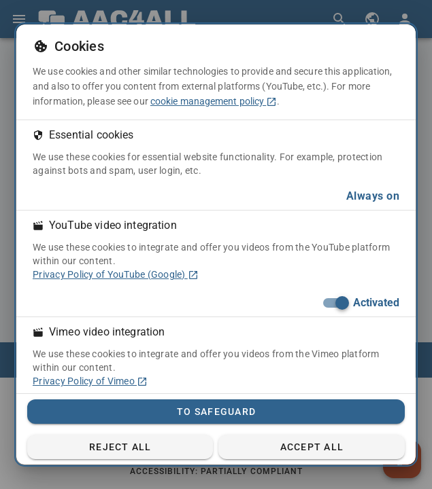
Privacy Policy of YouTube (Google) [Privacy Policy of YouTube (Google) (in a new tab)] (116, 274)
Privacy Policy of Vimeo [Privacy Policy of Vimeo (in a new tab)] (90, 381)
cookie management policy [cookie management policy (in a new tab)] (214, 101)
